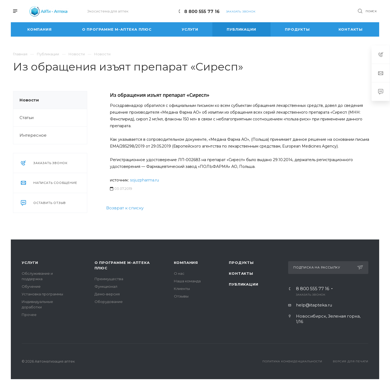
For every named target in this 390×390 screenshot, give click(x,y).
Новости (29, 100)
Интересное (33, 135)
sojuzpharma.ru (144, 180)
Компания (186, 262)
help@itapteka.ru (314, 305)
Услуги (30, 262)
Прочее (29, 314)
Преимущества (109, 279)
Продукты (241, 262)
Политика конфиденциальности (292, 361)
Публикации (243, 284)
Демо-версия (107, 294)
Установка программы (42, 294)
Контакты (241, 273)
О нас (179, 273)
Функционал (106, 286)
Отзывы (181, 296)
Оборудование (109, 301)
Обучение (31, 286)
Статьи (27, 117)
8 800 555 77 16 (202, 11)
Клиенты (182, 288)
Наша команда (187, 281)
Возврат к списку (125, 207)
